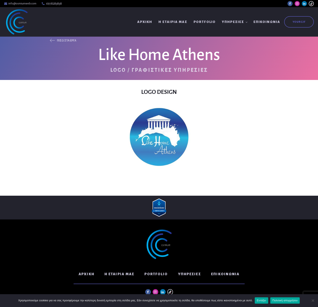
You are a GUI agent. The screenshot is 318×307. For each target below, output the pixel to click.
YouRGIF (299, 21)
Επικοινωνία (266, 22)
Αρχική (144, 22)
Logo (118, 70)
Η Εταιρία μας (172, 22)
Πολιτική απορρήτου (285, 300)
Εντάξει (261, 300)
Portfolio (205, 22)
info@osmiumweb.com (22, 3)
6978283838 (54, 3)
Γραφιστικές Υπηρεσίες (170, 70)
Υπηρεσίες (233, 22)
